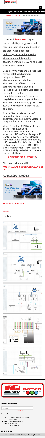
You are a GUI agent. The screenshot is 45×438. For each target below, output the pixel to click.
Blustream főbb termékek (22, 156)
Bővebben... (6, 211)
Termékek (17, 15)
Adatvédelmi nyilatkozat (11, 435)
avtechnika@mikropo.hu (16, 421)
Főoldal (8, 15)
